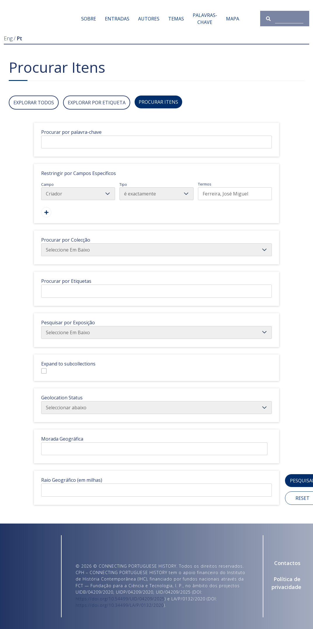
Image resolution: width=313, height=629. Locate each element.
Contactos (287, 562)
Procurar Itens (158, 102)
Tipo (156, 191)
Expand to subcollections (68, 364)
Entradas (117, 18)
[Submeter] (270, 18)
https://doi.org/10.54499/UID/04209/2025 (120, 599)
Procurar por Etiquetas (66, 281)
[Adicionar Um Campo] (46, 212)
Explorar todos (33, 102)
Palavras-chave (205, 18)
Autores (148, 18)
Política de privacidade (286, 583)
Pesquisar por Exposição (68, 322)
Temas (176, 18)
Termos (235, 190)
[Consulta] (289, 18)
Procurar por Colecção (65, 240)
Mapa (232, 18)
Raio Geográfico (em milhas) (71, 480)
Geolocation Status (62, 397)
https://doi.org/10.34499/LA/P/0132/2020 (120, 605)
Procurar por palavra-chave (71, 132)
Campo (78, 191)
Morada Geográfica (62, 439)
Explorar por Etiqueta (97, 102)
